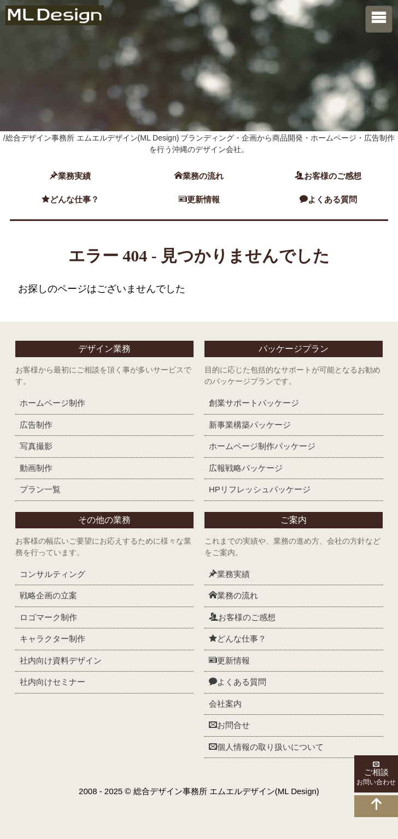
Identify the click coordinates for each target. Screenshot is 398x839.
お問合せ (229, 725)
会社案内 (225, 703)
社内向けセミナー (52, 681)
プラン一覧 (40, 489)
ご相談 (376, 774)
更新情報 (199, 199)
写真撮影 (36, 446)
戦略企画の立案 (48, 595)
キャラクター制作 (52, 638)
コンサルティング (52, 574)
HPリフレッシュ (260, 489)
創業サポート (254, 402)
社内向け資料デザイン (61, 660)
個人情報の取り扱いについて (266, 746)
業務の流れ (199, 175)
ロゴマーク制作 (48, 617)
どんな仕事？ (70, 199)
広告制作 (36, 424)
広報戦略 (246, 468)
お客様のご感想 (328, 175)
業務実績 (70, 175)
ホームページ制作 (52, 402)
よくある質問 (328, 199)
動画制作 (36, 468)
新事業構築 (250, 424)
